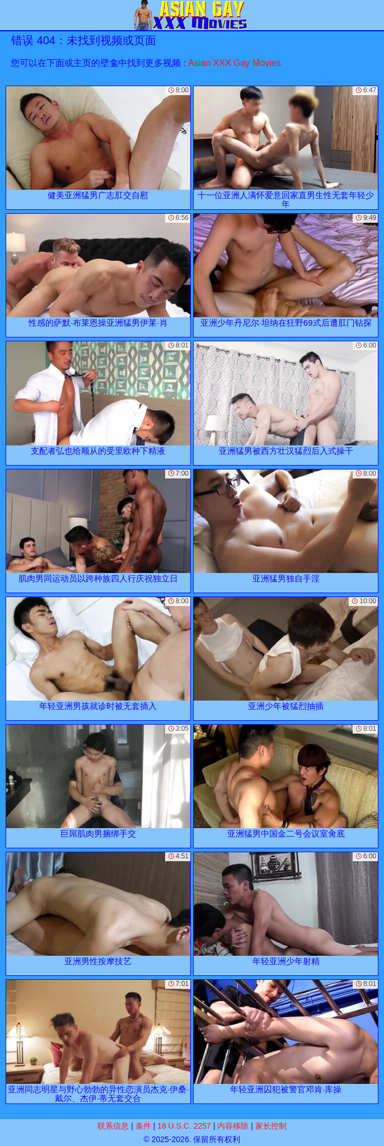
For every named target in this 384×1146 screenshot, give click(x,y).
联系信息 (113, 1125)
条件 (143, 1125)
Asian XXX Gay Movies (234, 63)
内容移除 (233, 1125)
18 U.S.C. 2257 (184, 1125)
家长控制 (271, 1125)
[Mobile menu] (10, 15)
